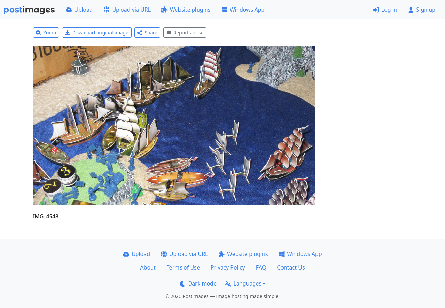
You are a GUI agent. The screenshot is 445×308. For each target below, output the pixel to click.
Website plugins (185, 9)
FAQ (261, 267)
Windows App (242, 9)
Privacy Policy (228, 267)
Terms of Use (183, 267)
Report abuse (184, 32)
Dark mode (198, 283)
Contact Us (291, 267)
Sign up (421, 9)
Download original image (97, 32)
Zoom (46, 32)
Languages (243, 283)
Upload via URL (127, 9)
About (147, 267)
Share (147, 32)
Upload (79, 9)
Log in (385, 9)
